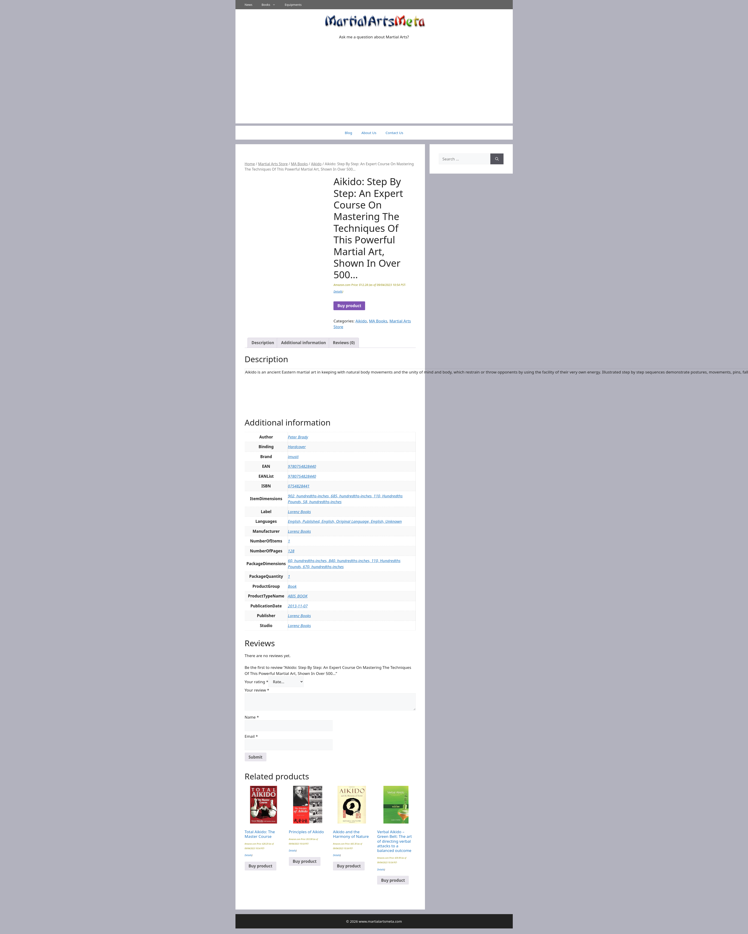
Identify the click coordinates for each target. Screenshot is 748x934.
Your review (257, 690)
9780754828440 (302, 466)
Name (252, 717)
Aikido (316, 163)
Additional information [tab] (303, 342)
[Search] (497, 159)
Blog (348, 132)
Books (271, 4)
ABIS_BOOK (298, 596)
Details (337, 291)
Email (251, 736)
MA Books (299, 163)
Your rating (257, 681)
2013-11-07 (298, 606)
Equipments (293, 5)
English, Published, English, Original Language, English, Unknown (345, 521)
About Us (368, 132)
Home (250, 163)
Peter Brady (298, 437)
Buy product (349, 305)
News (248, 5)
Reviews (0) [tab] (344, 342)
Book (292, 586)
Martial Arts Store (273, 163)
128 (291, 551)
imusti (293, 456)
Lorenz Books (299, 511)
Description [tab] (263, 342)
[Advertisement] (374, 91)
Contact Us (394, 132)
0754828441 (299, 486)
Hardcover (297, 446)
